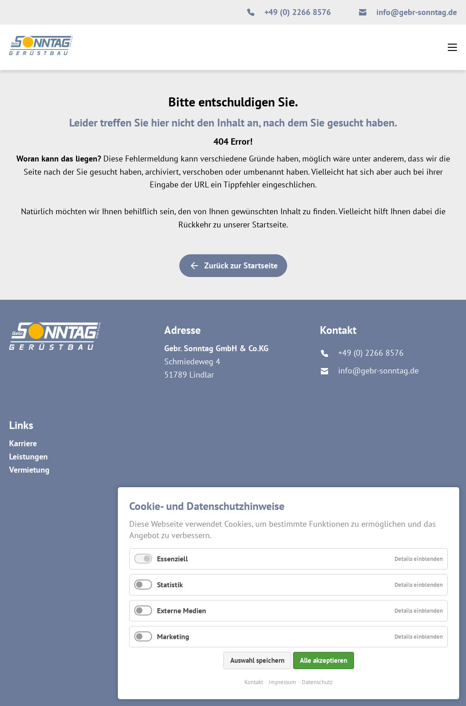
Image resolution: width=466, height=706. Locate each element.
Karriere (23, 443)
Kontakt (253, 682)
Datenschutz (317, 682)
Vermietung (29, 469)
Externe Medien (181, 610)
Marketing (173, 636)
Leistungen (28, 456)
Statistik (170, 584)
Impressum (282, 682)
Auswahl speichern (257, 660)
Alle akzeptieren (323, 660)
